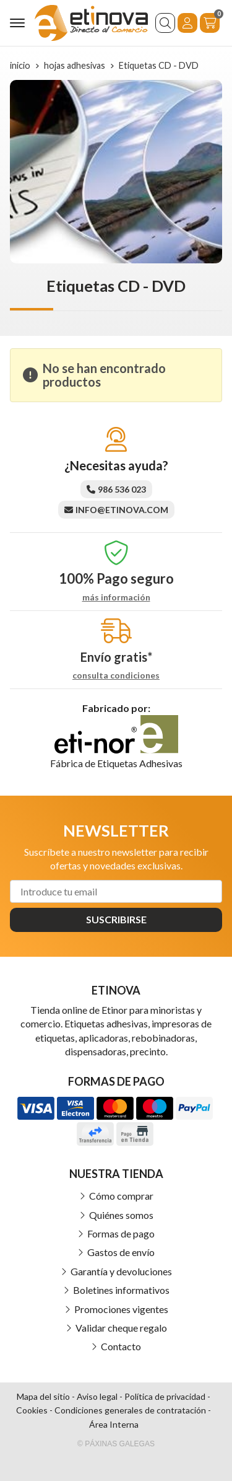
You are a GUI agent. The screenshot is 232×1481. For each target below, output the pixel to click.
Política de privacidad (164, 1396)
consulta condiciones (116, 675)
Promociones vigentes (121, 1309)
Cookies (32, 1410)
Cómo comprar (121, 1196)
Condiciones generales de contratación (130, 1410)
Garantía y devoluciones (121, 1271)
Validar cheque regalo (121, 1328)
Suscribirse (116, 919)
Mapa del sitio (43, 1396)
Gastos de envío (121, 1252)
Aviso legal (97, 1396)
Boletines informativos (121, 1290)
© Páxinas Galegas (116, 1443)
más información (116, 597)
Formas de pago (121, 1233)
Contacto (121, 1346)
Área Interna (114, 1424)
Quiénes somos (121, 1215)
